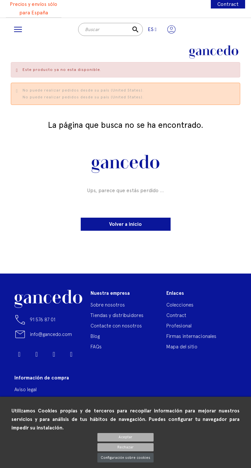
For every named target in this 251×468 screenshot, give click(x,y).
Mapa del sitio (181, 346)
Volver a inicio (125, 224)
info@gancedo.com (51, 334)
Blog (95, 336)
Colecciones (179, 305)
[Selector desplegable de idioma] (152, 29)
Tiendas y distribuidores (117, 315)
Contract (228, 4)
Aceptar (125, 437)
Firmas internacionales (191, 336)
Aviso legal (25, 389)
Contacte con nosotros (116, 325)
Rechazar (125, 447)
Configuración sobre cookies (125, 458)
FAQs (96, 346)
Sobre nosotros (108, 305)
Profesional (179, 325)
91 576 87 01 (42, 319)
